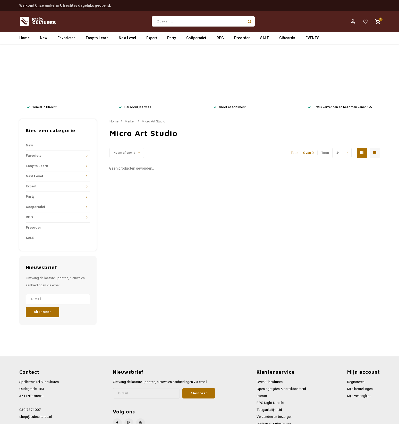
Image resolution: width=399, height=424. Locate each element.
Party (171, 40)
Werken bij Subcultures (274, 374)
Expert (151, 40)
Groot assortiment (230, 57)
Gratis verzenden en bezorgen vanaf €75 (340, 57)
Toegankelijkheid (269, 360)
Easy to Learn (97, 40)
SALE (264, 40)
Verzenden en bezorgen (274, 367)
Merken (130, 71)
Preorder (242, 40)
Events (262, 345)
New (43, 40)
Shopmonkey (123, 418)
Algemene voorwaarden (275, 381)
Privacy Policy (267, 387)
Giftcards (287, 40)
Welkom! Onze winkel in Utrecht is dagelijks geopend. (65, 5)
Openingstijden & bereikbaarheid (281, 339)
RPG (220, 40)
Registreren (355, 332)
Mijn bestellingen (360, 339)
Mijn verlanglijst (359, 345)
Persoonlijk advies (135, 57)
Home (24, 40)
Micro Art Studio (153, 71)
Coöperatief (196, 40)
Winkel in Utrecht (42, 57)
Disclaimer (265, 395)
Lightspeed (89, 418)
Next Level (127, 40)
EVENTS (312, 40)
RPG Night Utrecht (270, 353)
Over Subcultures (270, 332)
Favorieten (66, 40)
